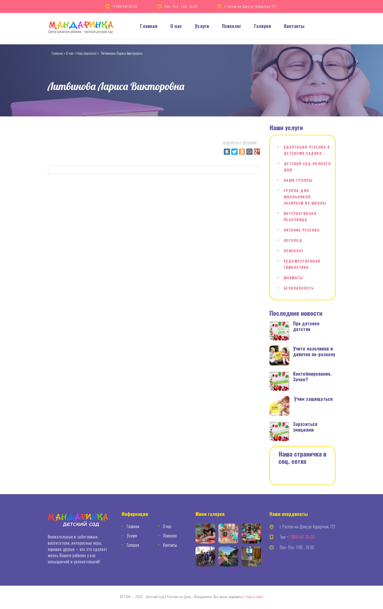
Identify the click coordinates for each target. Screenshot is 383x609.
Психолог (231, 26)
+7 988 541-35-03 (125, 6)
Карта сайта (254, 596)
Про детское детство (306, 326)
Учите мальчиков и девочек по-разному (314, 351)
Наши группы (298, 180)
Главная (148, 26)
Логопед (293, 240)
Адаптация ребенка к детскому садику (307, 150)
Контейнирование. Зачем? (312, 376)
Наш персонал (86, 53)
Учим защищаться (313, 398)
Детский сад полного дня (307, 166)
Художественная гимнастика (302, 264)
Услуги (202, 26)
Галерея (262, 26)
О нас (176, 26)
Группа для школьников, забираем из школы (305, 197)
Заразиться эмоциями (305, 427)
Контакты (294, 26)
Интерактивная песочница (300, 216)
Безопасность (299, 288)
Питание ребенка (302, 230)
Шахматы (293, 277)
